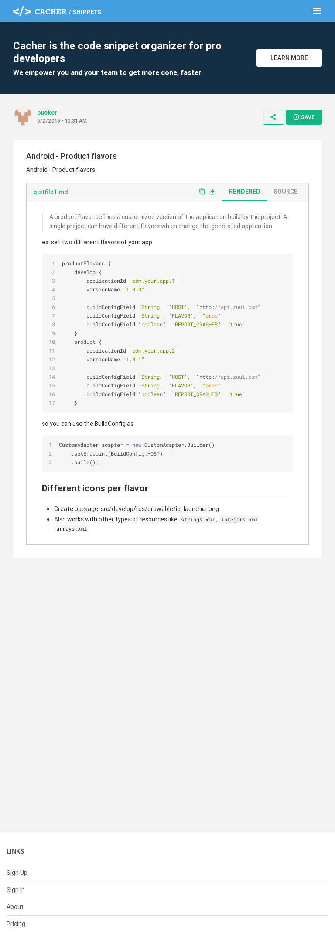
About (15, 907)
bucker (47, 113)
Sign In (16, 890)
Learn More (289, 58)
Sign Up (17, 873)
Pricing (16, 924)
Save (303, 116)
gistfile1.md (50, 192)
